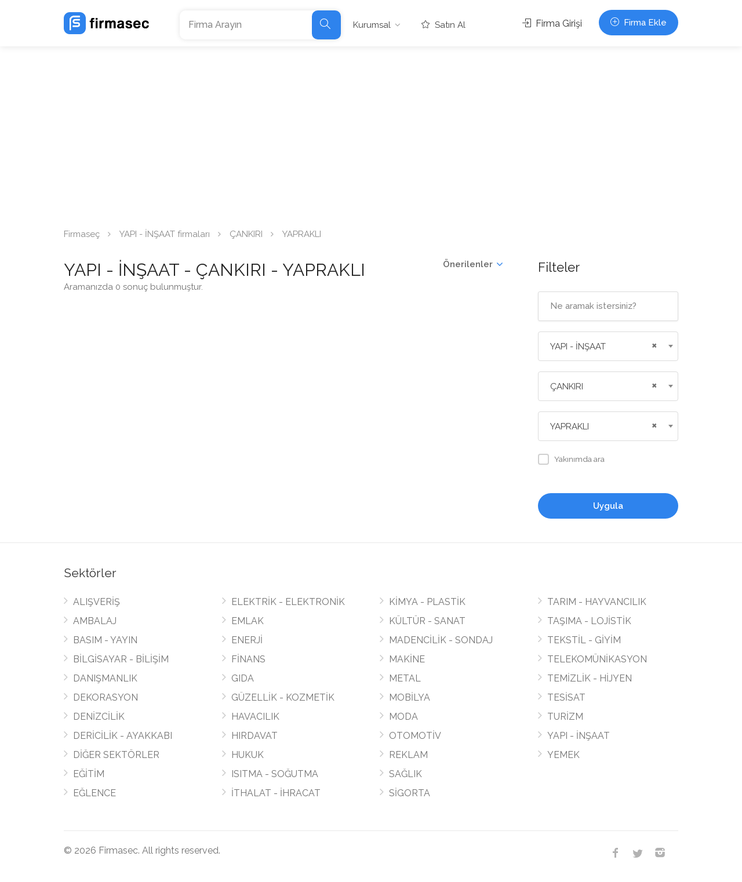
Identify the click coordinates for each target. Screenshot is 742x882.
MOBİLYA (409, 697)
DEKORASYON (105, 697)
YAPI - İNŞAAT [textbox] (578, 346)
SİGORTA (409, 793)
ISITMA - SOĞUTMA (274, 773)
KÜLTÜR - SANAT (427, 620)
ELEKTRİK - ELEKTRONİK (288, 601)
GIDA (242, 678)
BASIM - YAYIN (105, 640)
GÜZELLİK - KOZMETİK (282, 697)
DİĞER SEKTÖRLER (116, 754)
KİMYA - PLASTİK (427, 601)
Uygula (608, 506)
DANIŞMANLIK (105, 678)
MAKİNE (407, 659)
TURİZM (565, 716)
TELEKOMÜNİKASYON (597, 659)
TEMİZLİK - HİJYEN (589, 678)
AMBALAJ (95, 620)
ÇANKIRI (246, 234)
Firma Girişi (552, 23)
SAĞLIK (405, 773)
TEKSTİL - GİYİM (584, 640)
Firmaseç (82, 234)
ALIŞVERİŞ (96, 601)
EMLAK (247, 620)
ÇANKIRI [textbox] (566, 386)
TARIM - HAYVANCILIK (596, 601)
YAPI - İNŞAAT (578, 735)
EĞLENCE (94, 793)
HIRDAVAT (254, 735)
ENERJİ (247, 640)
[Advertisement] (371, 133)
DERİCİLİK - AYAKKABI (122, 735)
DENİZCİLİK (99, 716)
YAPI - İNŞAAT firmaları (164, 234)
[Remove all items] (652, 344)
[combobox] (608, 346)
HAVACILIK (255, 716)
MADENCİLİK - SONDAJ (441, 640)
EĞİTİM (88, 773)
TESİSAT (566, 697)
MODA (403, 716)
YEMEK (563, 754)
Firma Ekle (638, 22)
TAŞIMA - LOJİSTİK (589, 620)
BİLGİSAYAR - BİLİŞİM (121, 659)
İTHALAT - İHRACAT (276, 793)
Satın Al (443, 25)
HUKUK (247, 754)
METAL (405, 678)
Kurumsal (372, 25)
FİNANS (248, 659)
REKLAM (408, 754)
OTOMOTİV (415, 735)
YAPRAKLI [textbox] (569, 426)
